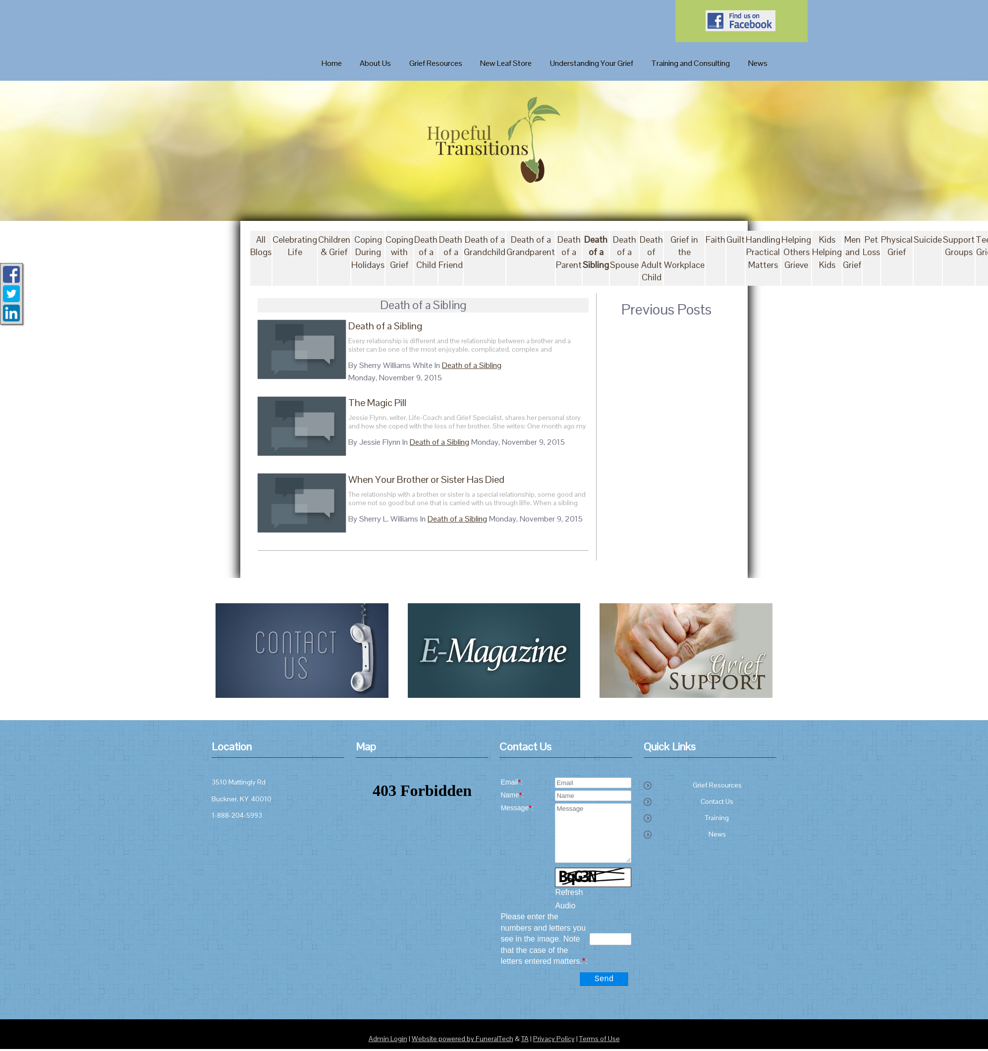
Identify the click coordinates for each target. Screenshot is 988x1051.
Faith (715, 240)
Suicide (928, 240)
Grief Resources (717, 785)
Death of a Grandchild (484, 246)
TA (525, 1041)
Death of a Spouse (624, 252)
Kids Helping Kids (827, 252)
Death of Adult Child (651, 258)
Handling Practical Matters (763, 252)
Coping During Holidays (367, 252)
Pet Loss (871, 246)
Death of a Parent (569, 252)
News (717, 834)
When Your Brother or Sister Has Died (418, 479)
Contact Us (717, 801)
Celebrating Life (295, 246)
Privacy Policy (554, 1041)
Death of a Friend (451, 252)
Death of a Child (426, 252)
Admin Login (388, 1041)
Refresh (569, 892)
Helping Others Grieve (796, 252)
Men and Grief (852, 252)
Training (717, 818)
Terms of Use (599, 1041)
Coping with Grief (399, 252)
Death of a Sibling (596, 252)
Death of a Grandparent (530, 246)
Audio (565, 906)
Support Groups (959, 246)
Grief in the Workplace (684, 252)
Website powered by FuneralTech (462, 1041)
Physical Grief (897, 246)
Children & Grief (334, 246)
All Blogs (261, 246)
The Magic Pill (369, 402)
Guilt (735, 240)
